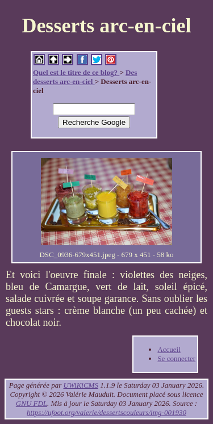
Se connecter (176, 358)
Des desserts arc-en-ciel (85, 77)
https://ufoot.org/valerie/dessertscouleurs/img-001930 (106, 412)
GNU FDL (31, 403)
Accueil (168, 349)
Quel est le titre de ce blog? (76, 72)
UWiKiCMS (81, 385)
